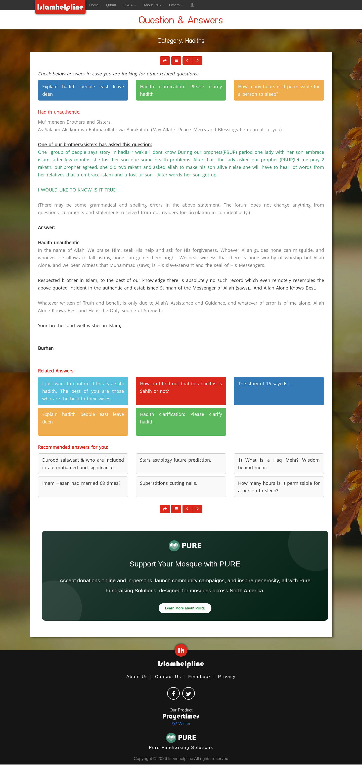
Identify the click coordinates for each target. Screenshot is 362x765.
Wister (181, 723)
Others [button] (176, 5)
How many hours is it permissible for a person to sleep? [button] (279, 90)
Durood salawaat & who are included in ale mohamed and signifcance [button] (83, 463)
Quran (111, 5)
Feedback (199, 676)
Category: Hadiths (181, 41)
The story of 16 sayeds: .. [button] (265, 383)
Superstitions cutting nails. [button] (168, 483)
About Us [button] (152, 5)
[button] (192, 5)
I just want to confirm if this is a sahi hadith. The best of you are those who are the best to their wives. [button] (83, 391)
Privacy (227, 676)
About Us (137, 676)
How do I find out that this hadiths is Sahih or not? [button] (181, 387)
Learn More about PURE (185, 608)
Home (94, 5)
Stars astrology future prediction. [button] (175, 460)
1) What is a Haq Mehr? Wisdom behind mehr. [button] (279, 463)
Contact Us (168, 676)
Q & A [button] (129, 5)
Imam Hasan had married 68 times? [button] (81, 483)
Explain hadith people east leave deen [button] (83, 90)
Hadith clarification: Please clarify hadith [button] (181, 90)
